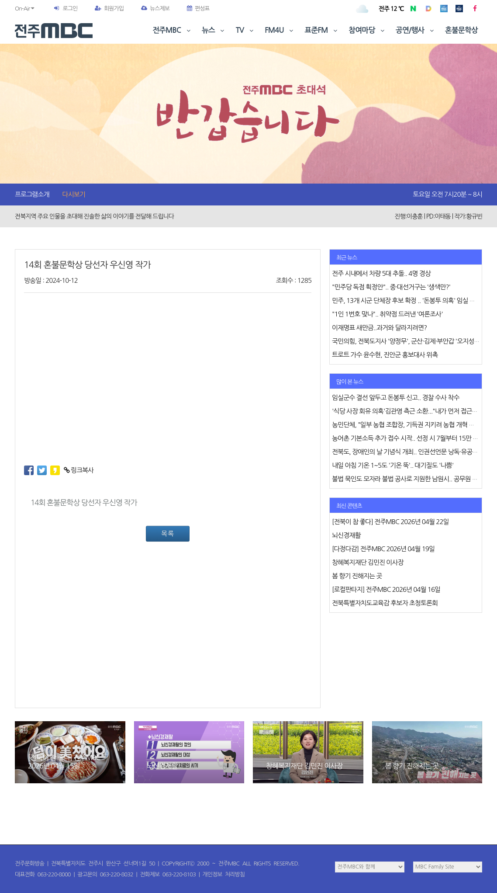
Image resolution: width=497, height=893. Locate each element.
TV (245, 30)
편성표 (198, 8)
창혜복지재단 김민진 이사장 (304, 765)
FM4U (280, 30)
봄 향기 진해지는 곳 (412, 765)
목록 (167, 533)
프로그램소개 (32, 194)
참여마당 (367, 30)
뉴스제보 (155, 8)
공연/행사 (415, 30)
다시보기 (73, 194)
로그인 (69, 8)
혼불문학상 (461, 30)
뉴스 (214, 30)
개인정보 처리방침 (224, 874)
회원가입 (109, 8)
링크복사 (79, 470)
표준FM (322, 30)
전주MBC (172, 30)
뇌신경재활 (162, 765)
